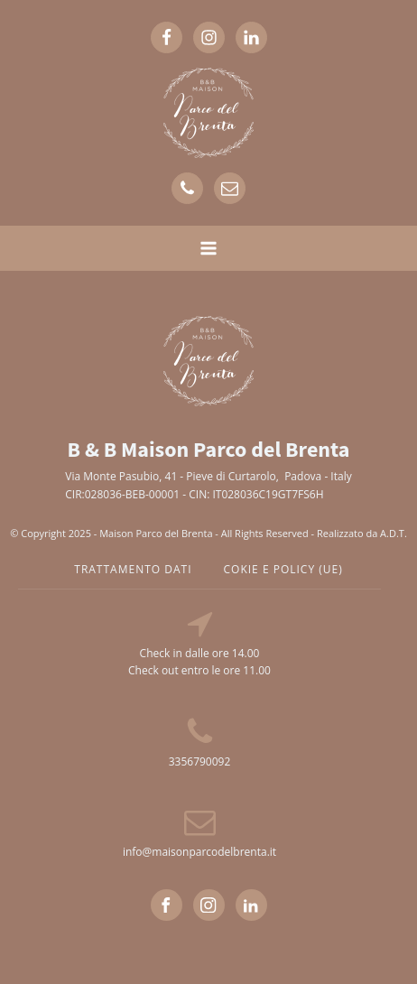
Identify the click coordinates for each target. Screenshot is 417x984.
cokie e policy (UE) (283, 569)
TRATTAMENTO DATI (132, 569)
